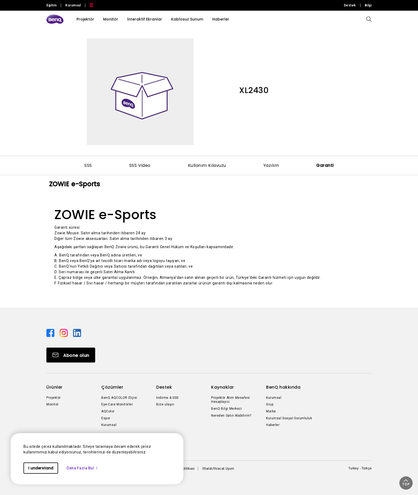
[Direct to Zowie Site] (89, 5)
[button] (406, 483)
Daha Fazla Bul (82, 468)
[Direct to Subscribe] (70, 355)
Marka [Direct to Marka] (271, 411)
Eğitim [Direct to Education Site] (51, 5)
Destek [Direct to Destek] (350, 5)
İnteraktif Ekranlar (144, 19)
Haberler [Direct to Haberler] (272, 425)
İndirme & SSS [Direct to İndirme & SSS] (167, 398)
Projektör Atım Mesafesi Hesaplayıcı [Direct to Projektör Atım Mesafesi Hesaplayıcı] (230, 400)
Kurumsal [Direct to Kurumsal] (108, 425)
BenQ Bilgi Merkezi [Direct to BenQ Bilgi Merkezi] (226, 409)
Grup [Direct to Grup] (269, 404)
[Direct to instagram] (64, 333)
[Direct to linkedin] (77, 333)
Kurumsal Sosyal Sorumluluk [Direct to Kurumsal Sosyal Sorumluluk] (289, 418)
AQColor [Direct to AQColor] (108, 411)
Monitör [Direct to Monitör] (52, 404)
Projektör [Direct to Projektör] (53, 398)
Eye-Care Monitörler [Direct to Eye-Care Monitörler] (117, 404)
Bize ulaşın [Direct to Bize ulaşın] (165, 404)
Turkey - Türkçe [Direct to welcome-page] (360, 468)
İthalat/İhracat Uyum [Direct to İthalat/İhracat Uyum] (218, 468)
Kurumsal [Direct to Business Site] (73, 5)
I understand (40, 468)
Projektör (85, 19)
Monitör (110, 19)
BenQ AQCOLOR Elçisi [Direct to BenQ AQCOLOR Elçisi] (119, 398)
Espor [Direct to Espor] (105, 418)
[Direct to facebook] (50, 333)
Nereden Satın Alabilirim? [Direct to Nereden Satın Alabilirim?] (231, 415)
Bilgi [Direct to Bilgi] (368, 5)
